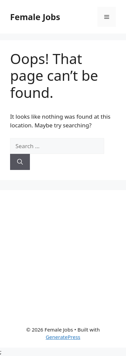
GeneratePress (63, 337)
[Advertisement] (63, 253)
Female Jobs (35, 16)
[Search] (20, 162)
